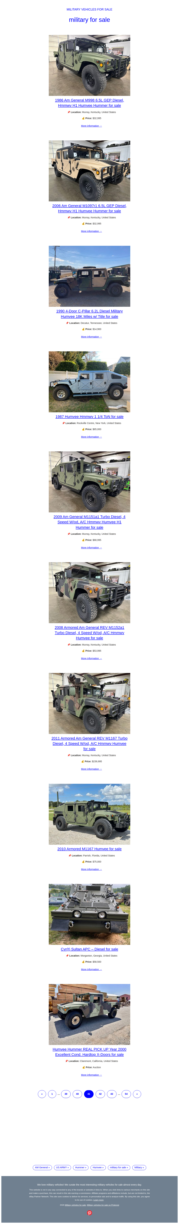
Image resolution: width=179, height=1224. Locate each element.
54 (126, 1094)
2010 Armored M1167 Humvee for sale (89, 849)
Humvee (97, 1167)
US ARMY (61, 1167)
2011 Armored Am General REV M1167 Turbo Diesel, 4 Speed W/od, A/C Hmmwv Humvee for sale (89, 743)
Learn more (98, 1200)
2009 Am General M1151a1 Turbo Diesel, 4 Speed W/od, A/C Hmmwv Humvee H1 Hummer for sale (89, 522)
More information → (91, 126)
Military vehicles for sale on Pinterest (103, 1205)
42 (100, 1094)
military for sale (89, 19)
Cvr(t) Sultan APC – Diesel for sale (89, 949)
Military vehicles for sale (89, 9)
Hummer (79, 1167)
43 (111, 1094)
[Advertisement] (89, 1134)
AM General (41, 1167)
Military (138, 1167)
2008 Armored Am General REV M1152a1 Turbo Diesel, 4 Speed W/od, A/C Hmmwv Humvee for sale (89, 632)
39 (66, 1094)
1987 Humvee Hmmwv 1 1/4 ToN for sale (90, 416)
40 (77, 1094)
